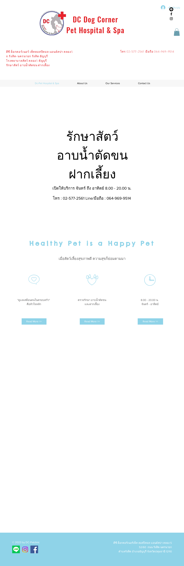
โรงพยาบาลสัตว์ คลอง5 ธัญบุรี (26, 61)
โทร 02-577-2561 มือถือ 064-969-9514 (147, 51)
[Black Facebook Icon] (171, 14)
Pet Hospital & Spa (95, 30)
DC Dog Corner (95, 19)
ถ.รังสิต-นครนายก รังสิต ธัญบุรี (27, 56)
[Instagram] (25, 549)
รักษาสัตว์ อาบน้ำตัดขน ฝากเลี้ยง (28, 65)
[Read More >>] (34, 321)
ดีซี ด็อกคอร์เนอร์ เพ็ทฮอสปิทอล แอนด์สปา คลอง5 (39, 52)
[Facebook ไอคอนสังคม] (34, 549)
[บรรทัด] (171, 9)
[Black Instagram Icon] (171, 19)
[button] (177, 32)
